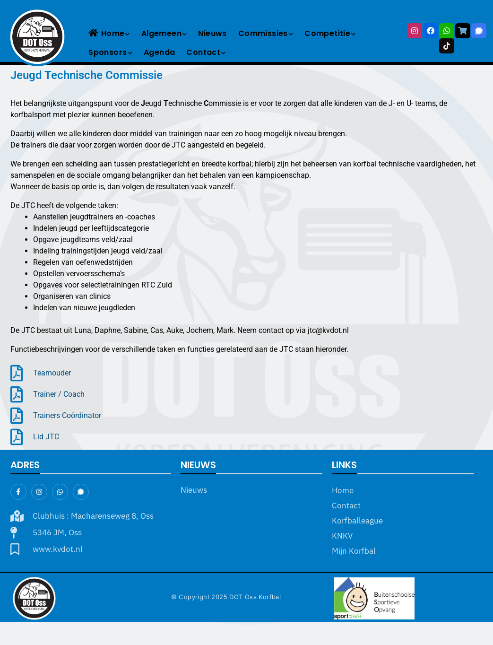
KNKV (342, 536)
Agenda (159, 52)
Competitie (329, 33)
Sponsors (110, 52)
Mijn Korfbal (354, 551)
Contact (205, 52)
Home (109, 33)
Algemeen (164, 33)
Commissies (265, 33)
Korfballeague (357, 520)
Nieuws (212, 33)
